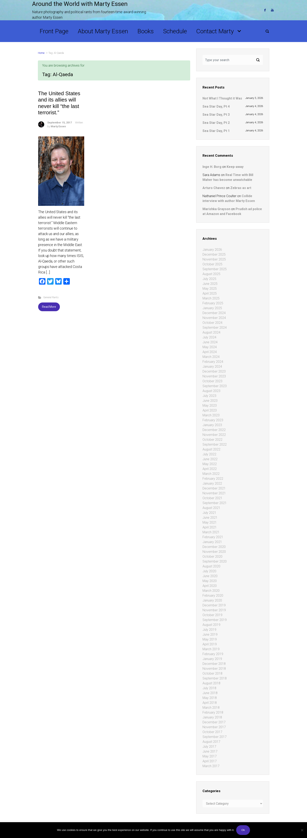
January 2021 (212, 542)
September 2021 (215, 503)
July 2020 (209, 571)
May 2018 (210, 698)
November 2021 (214, 493)
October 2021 (212, 498)
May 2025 (210, 288)
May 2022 (210, 464)
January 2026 (212, 250)
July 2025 (209, 279)
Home (41, 52)
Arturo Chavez (214, 188)
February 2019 (213, 654)
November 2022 (214, 435)
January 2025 (212, 308)
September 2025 (215, 269)
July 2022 (209, 454)
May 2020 (210, 581)
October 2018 (212, 673)
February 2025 (213, 303)
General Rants (51, 297)
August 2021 (211, 508)
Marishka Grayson (216, 209)
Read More (49, 306)
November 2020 (214, 552)
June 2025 (210, 284)
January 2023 (212, 425)
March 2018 (211, 707)
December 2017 (214, 722)
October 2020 (212, 556)
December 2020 (214, 547)
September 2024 (215, 327)
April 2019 (210, 644)
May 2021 (210, 522)
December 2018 (214, 664)
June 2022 (210, 459)
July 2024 (209, 337)
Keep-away (235, 167)
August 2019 (211, 625)
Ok (243, 830)
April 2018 (210, 703)
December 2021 (214, 488)
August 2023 (211, 391)
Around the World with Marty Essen (80, 3)
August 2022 (211, 449)
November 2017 (214, 727)
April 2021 (210, 527)
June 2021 (210, 517)
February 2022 (213, 479)
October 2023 (212, 381)
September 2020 (215, 561)
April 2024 (210, 352)
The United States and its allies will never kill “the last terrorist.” (59, 103)
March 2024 (211, 357)
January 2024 (212, 366)
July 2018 (209, 688)
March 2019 (211, 649)
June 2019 (210, 634)
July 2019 (209, 630)
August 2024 (211, 332)
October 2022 (212, 440)
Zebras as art (240, 188)
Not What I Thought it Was (222, 98)
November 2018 (214, 669)
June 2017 (210, 751)
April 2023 (210, 410)
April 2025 (210, 293)
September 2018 (215, 678)
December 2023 (214, 371)
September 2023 (215, 386)
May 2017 (210, 756)
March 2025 (211, 298)
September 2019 (215, 620)
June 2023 (210, 401)
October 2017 (212, 732)
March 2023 (211, 415)
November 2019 (214, 610)
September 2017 (215, 737)
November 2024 (214, 318)
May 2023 (210, 405)
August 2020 (211, 566)
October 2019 (212, 615)
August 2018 (211, 683)
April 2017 (210, 761)
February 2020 (213, 595)
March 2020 (211, 591)
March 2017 (211, 766)
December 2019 (214, 605)
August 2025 (211, 274)
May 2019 (210, 639)
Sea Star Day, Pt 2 (216, 123)
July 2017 (209, 746)
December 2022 (214, 430)
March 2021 (211, 532)
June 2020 (210, 576)
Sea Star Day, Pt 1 (216, 131)
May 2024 (210, 347)
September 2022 (215, 444)
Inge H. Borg (212, 167)
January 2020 (212, 600)
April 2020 (210, 586)
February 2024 (213, 362)
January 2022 (212, 483)
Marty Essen (58, 126)
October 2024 (212, 323)
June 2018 (210, 693)
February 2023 (213, 420)
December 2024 (214, 313)
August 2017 (211, 742)
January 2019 (212, 659)
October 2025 (212, 264)
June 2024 (210, 342)
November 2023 (214, 376)
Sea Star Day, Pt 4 (216, 106)
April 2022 (210, 469)
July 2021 (209, 513)
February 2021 (213, 537)
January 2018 (212, 717)
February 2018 (213, 712)
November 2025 (214, 259)
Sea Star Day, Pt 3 (216, 115)
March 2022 (211, 474)
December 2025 (214, 254)
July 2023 (209, 396)
